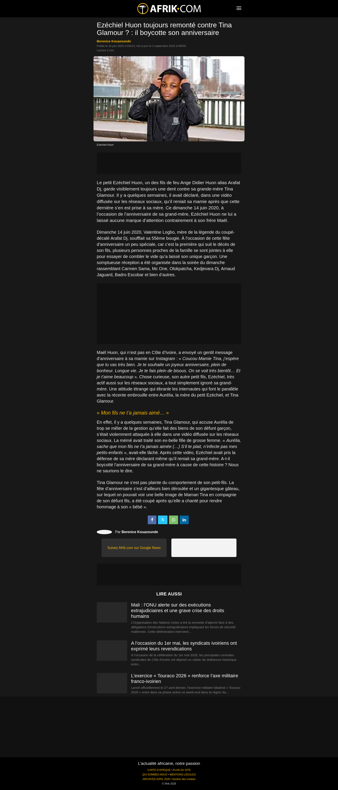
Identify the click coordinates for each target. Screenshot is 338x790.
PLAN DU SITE (181, 770)
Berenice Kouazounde (114, 41)
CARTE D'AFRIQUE (159, 770)
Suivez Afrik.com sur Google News (134, 548)
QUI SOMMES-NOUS (154, 774)
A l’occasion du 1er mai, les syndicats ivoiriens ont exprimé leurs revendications (184, 645)
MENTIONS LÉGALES (183, 774)
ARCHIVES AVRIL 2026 (156, 779)
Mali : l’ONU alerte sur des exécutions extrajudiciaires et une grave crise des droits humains (177, 610)
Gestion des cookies (183, 779)
